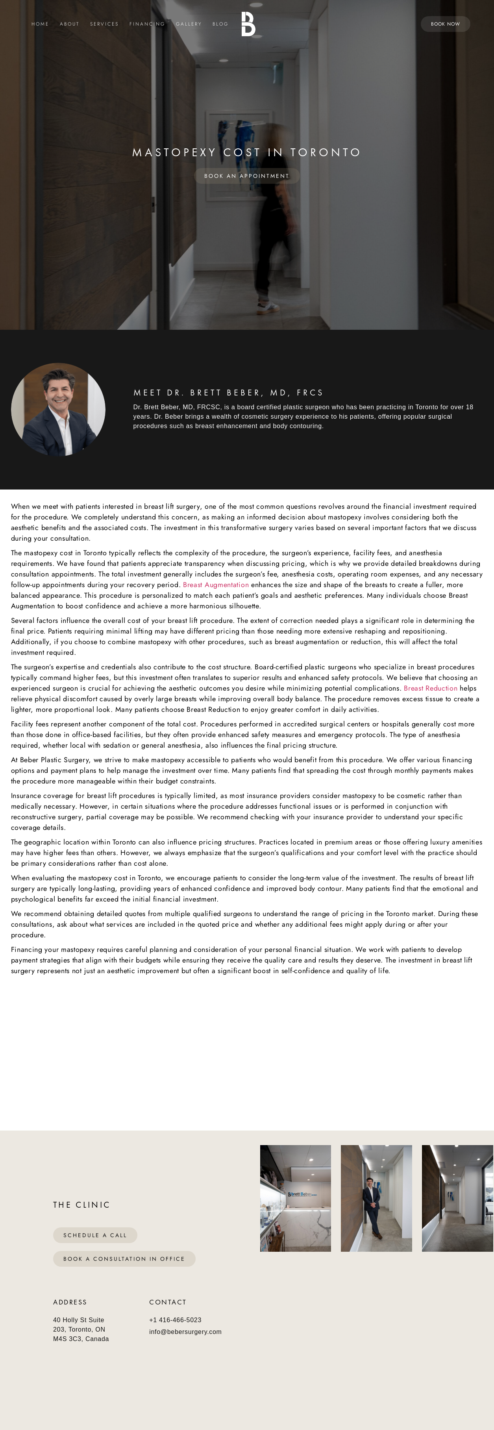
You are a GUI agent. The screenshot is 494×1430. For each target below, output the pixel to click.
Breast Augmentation (216, 585)
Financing (147, 24)
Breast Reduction (430, 688)
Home (40, 24)
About (70, 24)
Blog (221, 24)
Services (104, 24)
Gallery (189, 24)
